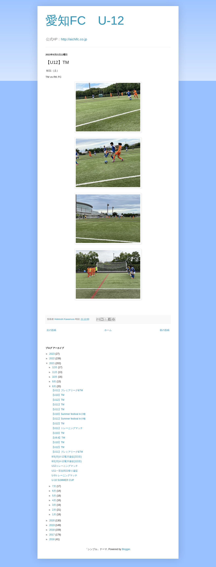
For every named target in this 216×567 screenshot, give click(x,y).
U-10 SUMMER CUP (63, 480)
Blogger (126, 549)
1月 (54, 514)
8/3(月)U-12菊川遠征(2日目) (67, 456)
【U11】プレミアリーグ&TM (67, 390)
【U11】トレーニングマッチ (67, 428)
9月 (54, 381)
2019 (52, 525)
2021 (52, 363)
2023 (52, 353)
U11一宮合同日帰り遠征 (65, 470)
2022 (52, 358)
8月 (54, 386)
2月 (54, 509)
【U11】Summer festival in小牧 (69, 418)
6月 (54, 490)
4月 (54, 500)
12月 (55, 367)
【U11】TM (58, 404)
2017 (52, 534)
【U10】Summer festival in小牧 (69, 414)
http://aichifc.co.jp (74, 39)
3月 (54, 505)
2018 (52, 529)
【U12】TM (58, 399)
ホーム (108, 330)
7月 (54, 486)
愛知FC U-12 (85, 20)
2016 (52, 539)
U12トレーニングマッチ (65, 466)
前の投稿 (164, 330)
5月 (54, 495)
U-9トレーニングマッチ (64, 475)
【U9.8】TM (58, 437)
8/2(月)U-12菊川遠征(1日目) (67, 461)
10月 (55, 376)
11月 (55, 372)
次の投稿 (51, 330)
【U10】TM (58, 395)
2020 (52, 520)
